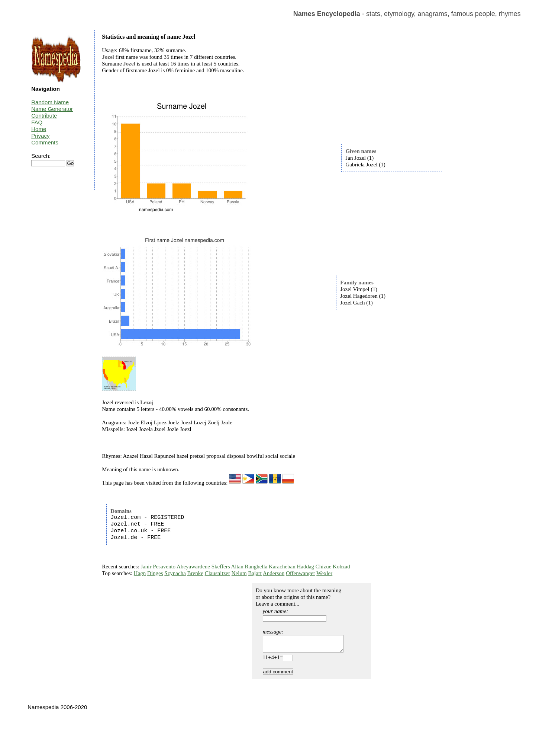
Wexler (324, 573)
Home (38, 129)
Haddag (305, 567)
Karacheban (282, 567)
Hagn (140, 573)
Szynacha (174, 573)
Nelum (239, 573)
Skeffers (221, 567)
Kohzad (341, 567)
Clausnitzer (217, 573)
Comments (44, 142)
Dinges (155, 573)
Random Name (50, 102)
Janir (146, 567)
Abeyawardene (193, 567)
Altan (237, 567)
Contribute (44, 115)
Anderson (273, 573)
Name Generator (52, 109)
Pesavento (164, 567)
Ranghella (256, 567)
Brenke (195, 573)
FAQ (36, 122)
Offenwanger (300, 573)
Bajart (255, 573)
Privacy (40, 136)
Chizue (324, 567)
